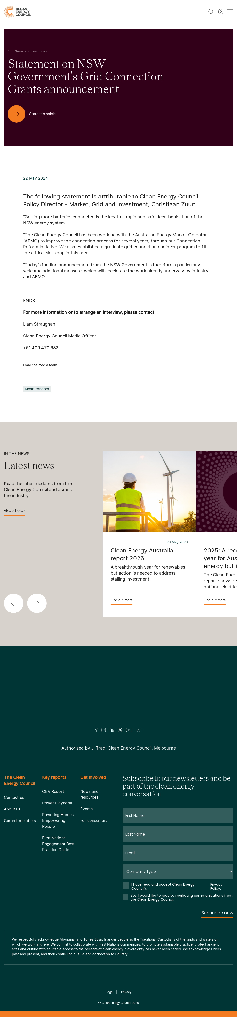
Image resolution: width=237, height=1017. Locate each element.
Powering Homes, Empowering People (58, 820)
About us (12, 809)
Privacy (126, 992)
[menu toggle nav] (230, 11)
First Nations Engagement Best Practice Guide (58, 844)
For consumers (93, 820)
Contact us (14, 797)
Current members (20, 820)
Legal (109, 992)
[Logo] (118, 693)
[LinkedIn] (112, 729)
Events (86, 808)
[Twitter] (120, 730)
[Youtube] (129, 730)
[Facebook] (96, 730)
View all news (14, 512)
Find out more (121, 601)
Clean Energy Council (116, 1003)
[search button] (211, 11)
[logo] (17, 12)
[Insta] (103, 730)
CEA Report (53, 791)
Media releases (37, 389)
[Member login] (220, 11)
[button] (13, 603)
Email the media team (40, 366)
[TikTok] (139, 729)
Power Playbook (57, 803)
